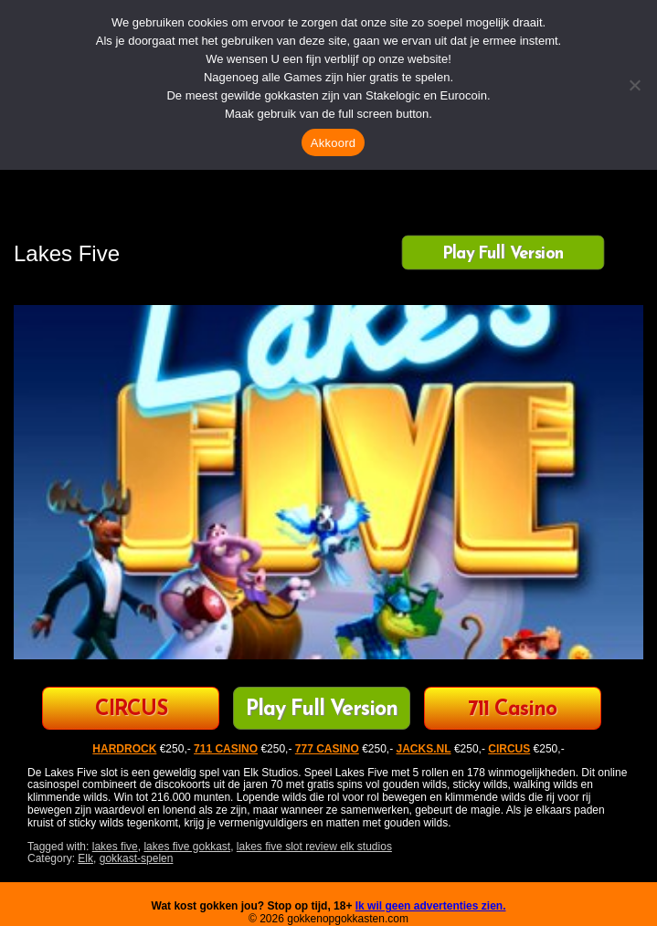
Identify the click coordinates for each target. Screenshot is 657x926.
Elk (85, 858)
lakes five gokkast (186, 846)
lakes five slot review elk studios (314, 846)
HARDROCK (124, 748)
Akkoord (333, 143)
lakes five (115, 846)
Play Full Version (503, 254)
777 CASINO (327, 748)
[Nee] (634, 85)
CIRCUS (131, 710)
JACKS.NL (424, 748)
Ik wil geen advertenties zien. (430, 906)
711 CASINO (226, 748)
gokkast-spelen (137, 858)
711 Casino (512, 710)
